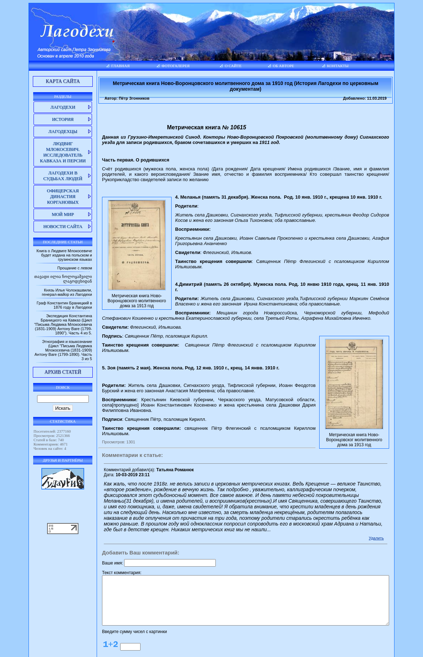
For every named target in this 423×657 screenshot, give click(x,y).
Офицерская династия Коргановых (47, 196)
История (47, 119)
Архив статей (47, 381)
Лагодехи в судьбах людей (46, 175)
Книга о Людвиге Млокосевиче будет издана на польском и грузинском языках (45, 255)
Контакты (346, 66)
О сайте (229, 66)
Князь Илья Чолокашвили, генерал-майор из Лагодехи (48, 297)
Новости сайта (47, 226)
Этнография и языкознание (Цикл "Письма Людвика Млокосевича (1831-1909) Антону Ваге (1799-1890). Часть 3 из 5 (48, 359)
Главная (102, 66)
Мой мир (47, 214)
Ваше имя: (94, 526)
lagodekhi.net (206, 650)
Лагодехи (47, 107)
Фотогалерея (163, 66)
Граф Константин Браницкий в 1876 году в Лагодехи (45, 309)
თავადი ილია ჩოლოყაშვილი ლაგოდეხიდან (58, 281)
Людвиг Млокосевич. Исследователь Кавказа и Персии (47, 152)
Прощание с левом (56, 268)
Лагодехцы (46, 131)
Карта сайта (47, 81)
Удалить (392, 501)
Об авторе (285, 66)
